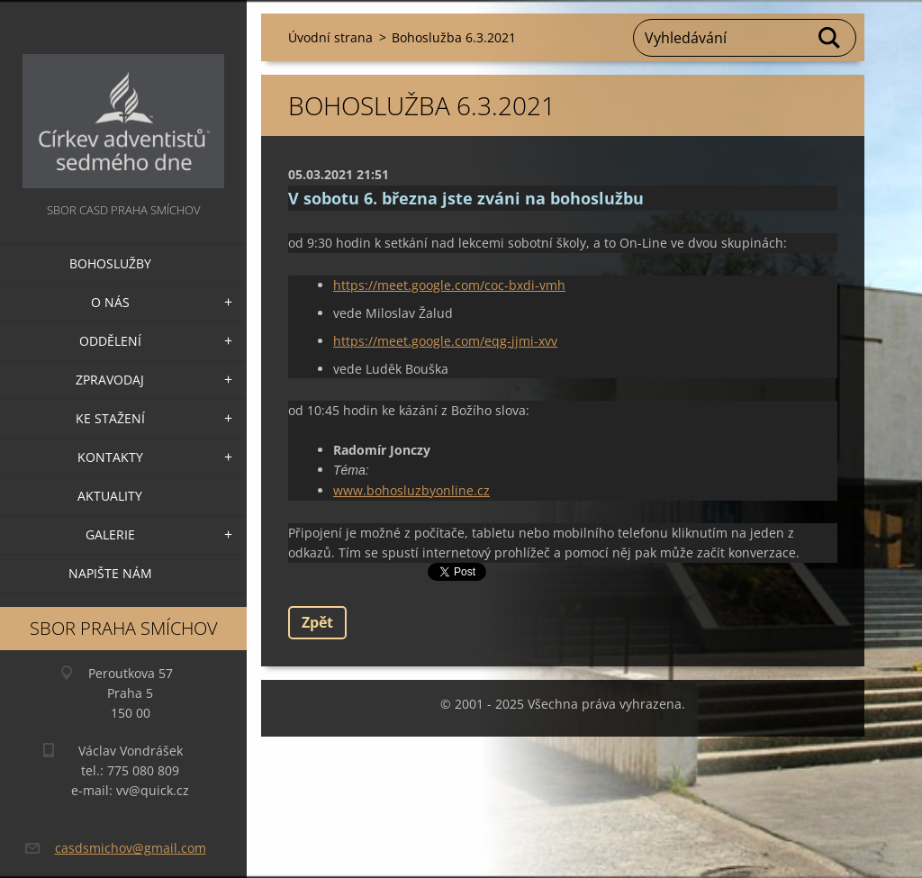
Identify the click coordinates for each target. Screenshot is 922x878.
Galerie (110, 534)
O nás (110, 302)
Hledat (830, 37)
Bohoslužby (110, 263)
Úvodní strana (330, 37)
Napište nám (110, 573)
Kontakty (110, 457)
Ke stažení (110, 418)
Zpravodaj (110, 379)
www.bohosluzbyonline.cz (411, 490)
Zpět (317, 622)
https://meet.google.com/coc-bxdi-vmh (449, 285)
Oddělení (110, 340)
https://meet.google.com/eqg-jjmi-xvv (445, 340)
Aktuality (109, 495)
